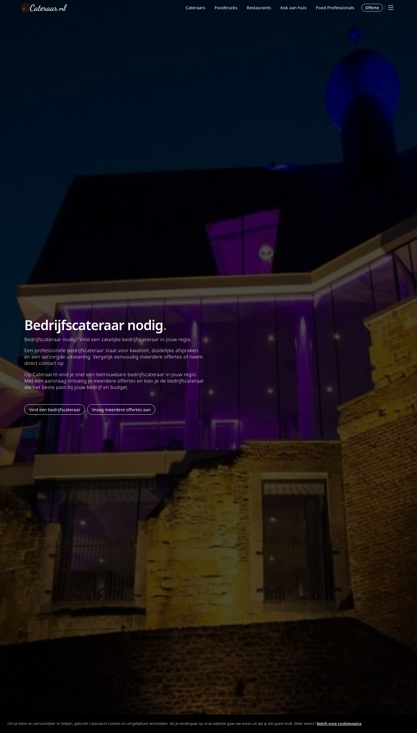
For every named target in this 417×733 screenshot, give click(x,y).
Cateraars (195, 7)
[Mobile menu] (390, 7)
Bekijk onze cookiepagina (339, 723)
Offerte (372, 7)
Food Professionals (335, 7)
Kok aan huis (293, 7)
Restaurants (259, 7)
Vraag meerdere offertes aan (121, 409)
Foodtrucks (226, 7)
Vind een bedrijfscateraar (54, 409)
